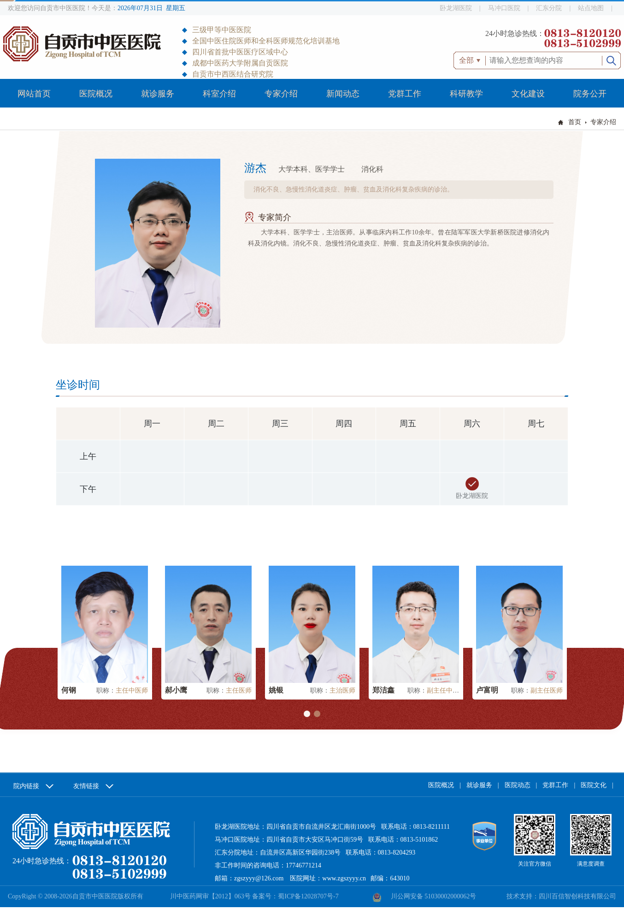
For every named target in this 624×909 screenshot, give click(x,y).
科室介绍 (219, 93)
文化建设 (528, 93)
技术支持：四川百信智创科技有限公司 (561, 896)
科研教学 (466, 93)
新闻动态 (342, 93)
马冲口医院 (504, 8)
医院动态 (517, 785)
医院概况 (95, 93)
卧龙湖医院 (456, 8)
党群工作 (404, 93)
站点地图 (591, 8)
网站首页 (34, 93)
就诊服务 (157, 93)
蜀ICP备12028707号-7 (308, 896)
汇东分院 (549, 8)
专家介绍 (281, 93)
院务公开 (589, 93)
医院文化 (593, 785)
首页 (574, 122)
